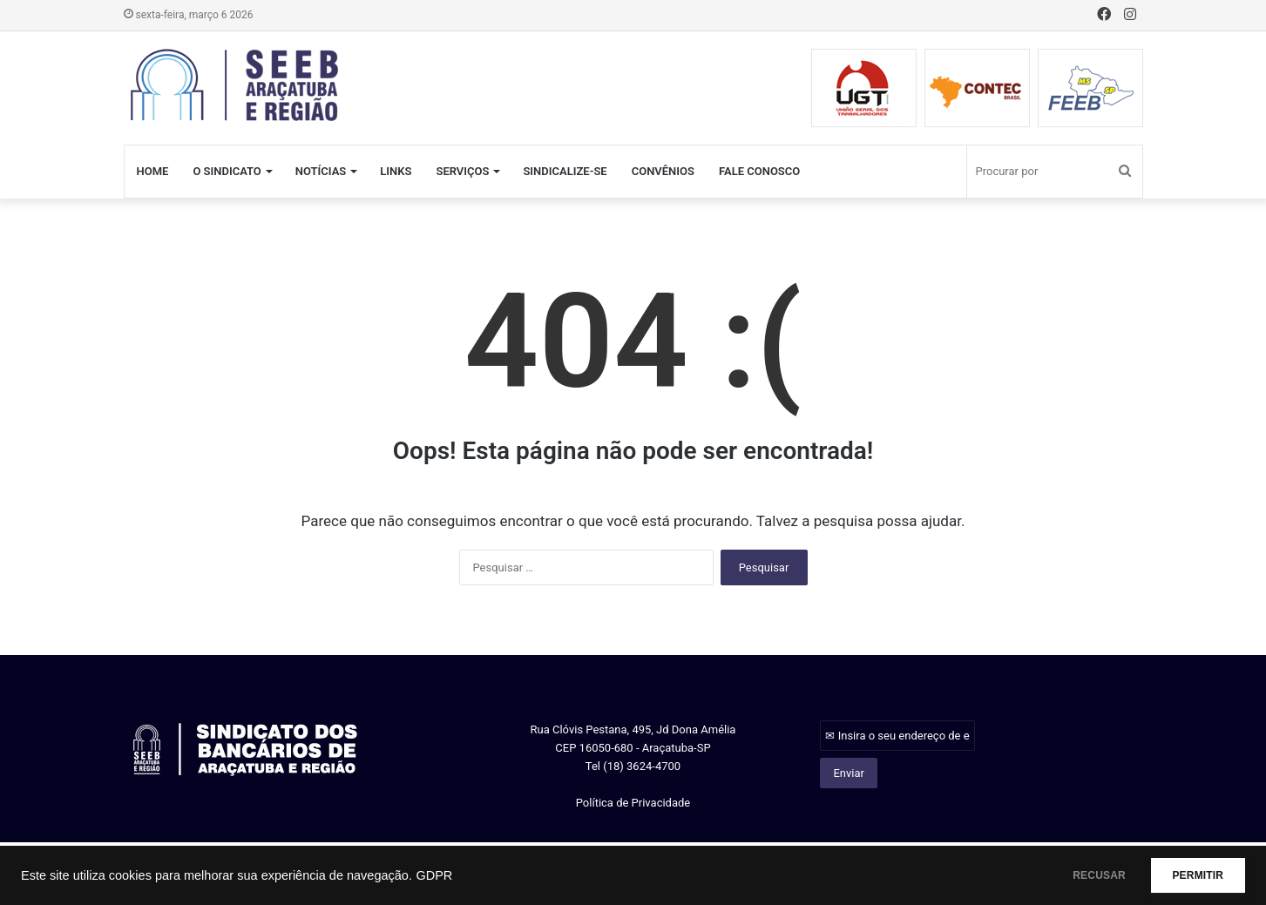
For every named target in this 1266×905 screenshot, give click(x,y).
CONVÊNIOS (663, 171)
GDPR (434, 875)
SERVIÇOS (462, 171)
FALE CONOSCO (759, 171)
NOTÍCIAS (321, 171)
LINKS (395, 171)
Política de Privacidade (633, 802)
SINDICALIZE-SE (564, 171)
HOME (153, 171)
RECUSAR (1073, 875)
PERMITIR (1189, 875)
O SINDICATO (227, 171)
